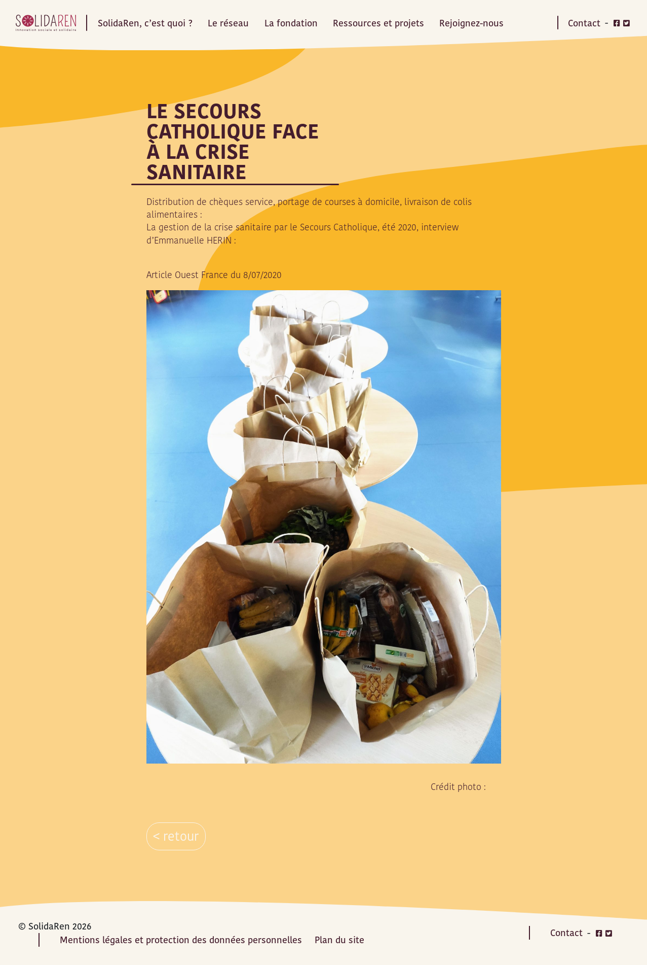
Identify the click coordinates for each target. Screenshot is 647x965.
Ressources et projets (378, 22)
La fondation (291, 22)
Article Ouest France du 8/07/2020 (214, 274)
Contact (584, 22)
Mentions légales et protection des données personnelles (181, 940)
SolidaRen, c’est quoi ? (145, 22)
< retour (176, 836)
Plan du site (339, 940)
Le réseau (228, 22)
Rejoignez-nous (471, 22)
